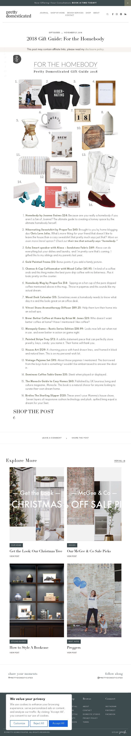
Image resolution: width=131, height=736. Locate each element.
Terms (86, 722)
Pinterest (110, 710)
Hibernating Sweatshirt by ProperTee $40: (51, 230)
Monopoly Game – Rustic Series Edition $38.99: (54, 329)
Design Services (75, 13)
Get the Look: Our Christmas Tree (36, 551)
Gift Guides (54, 33)
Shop (88, 13)
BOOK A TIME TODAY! (84, 3)
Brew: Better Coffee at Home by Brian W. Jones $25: (57, 318)
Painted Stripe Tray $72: (40, 339)
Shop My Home (58, 13)
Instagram (110, 706)
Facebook (110, 714)
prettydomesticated (21, 678)
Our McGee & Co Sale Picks (89, 551)
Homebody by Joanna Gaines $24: (46, 215)
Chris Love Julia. (41, 233)
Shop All (72, 706)
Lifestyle (73, 714)
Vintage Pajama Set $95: (41, 360)
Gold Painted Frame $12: (40, 262)
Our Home (16, 545)
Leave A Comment (52, 438)
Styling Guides (18, 641)
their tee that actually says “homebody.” (92, 241)
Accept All (58, 723)
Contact (69, 15)
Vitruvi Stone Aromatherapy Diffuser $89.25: (53, 308)
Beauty (71, 718)
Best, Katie (74, 641)
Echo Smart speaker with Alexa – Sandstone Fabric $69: (60, 248)
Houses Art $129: (35, 350)
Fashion (72, 722)
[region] (39, 712)
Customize (19, 723)
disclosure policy (94, 49)
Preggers (74, 648)
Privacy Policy (90, 718)
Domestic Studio (91, 714)
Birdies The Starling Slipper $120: (46, 396)
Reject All (38, 723)
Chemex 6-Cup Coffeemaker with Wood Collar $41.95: (59, 269)
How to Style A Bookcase (29, 648)
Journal (44, 13)
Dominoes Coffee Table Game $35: (46, 375)
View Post (14, 556)
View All (119, 461)
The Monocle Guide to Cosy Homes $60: (49, 381)
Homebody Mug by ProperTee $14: (47, 283)
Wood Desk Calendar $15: (41, 297)
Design (72, 545)
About (96, 13)
